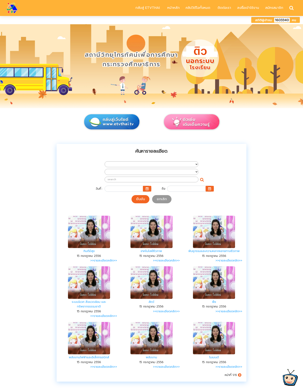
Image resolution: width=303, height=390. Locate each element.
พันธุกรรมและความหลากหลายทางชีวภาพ (214, 251)
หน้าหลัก (173, 7)
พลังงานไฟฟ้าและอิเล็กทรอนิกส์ (89, 357)
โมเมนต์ (214, 357)
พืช (214, 302)
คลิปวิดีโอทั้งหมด (198, 7)
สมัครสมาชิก (274, 7)
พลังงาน (151, 357)
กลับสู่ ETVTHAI (147, 7)
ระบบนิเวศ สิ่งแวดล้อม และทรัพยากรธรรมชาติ (89, 304)
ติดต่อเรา (223, 7)
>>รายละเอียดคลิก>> (103, 260)
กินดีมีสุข (89, 251)
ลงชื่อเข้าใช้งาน (248, 7)
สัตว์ (151, 302)
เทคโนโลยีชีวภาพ (151, 251)
